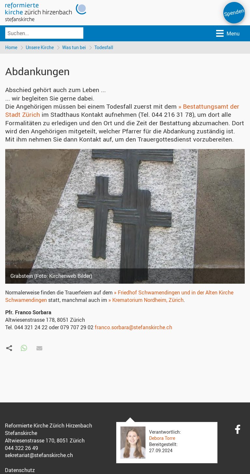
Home (11, 47)
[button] (24, 348)
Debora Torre (162, 438)
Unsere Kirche (40, 47)
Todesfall (103, 47)
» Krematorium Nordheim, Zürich (146, 300)
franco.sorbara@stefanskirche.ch (133, 327)
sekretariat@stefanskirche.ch (39, 455)
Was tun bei (74, 47)
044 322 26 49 (21, 448)
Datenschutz (20, 470)
